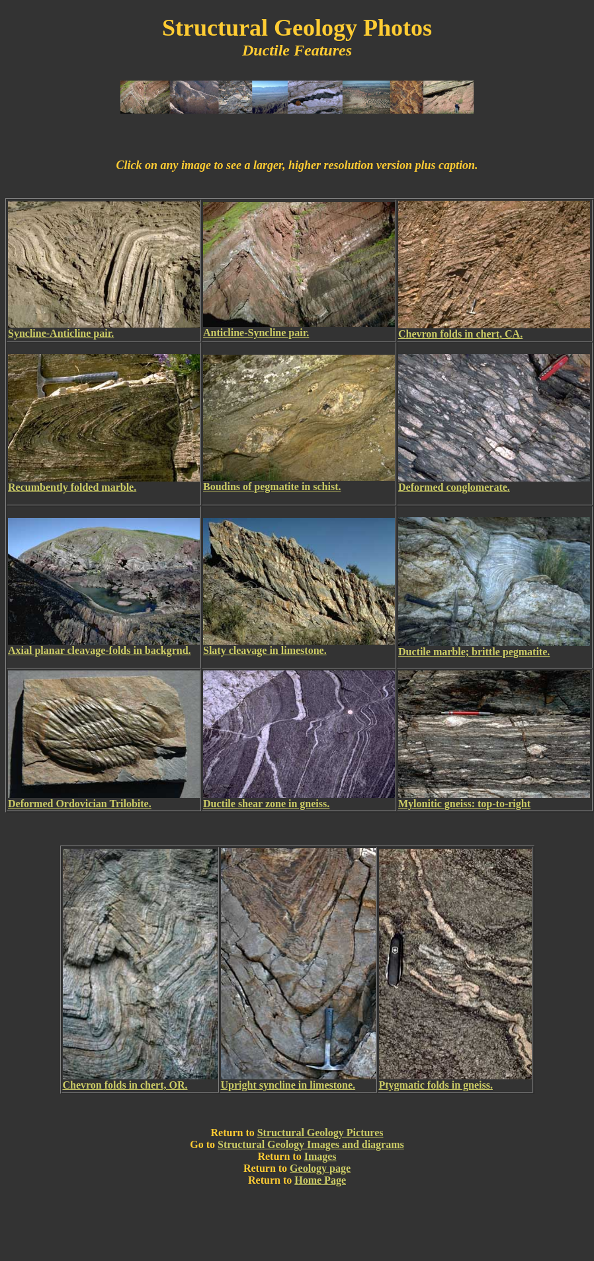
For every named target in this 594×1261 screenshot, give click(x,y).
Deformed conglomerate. (454, 487)
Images (320, 1156)
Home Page (320, 1180)
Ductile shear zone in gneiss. (266, 803)
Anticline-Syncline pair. (256, 332)
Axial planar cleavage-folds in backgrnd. (99, 650)
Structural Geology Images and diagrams (311, 1144)
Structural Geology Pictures (320, 1132)
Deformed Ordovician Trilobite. (79, 803)
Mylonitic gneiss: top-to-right (464, 803)
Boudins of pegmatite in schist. (272, 486)
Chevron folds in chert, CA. (460, 334)
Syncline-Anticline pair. (61, 333)
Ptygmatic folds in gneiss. (436, 1085)
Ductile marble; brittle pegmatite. (474, 651)
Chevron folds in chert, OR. (125, 1085)
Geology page (320, 1168)
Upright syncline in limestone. (288, 1085)
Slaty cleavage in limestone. (265, 650)
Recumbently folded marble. (72, 487)
